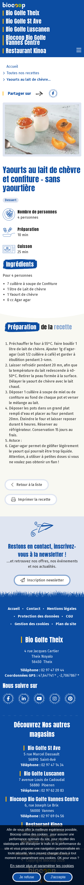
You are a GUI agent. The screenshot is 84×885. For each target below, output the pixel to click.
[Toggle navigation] (78, 51)
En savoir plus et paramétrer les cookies (42, 866)
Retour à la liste (26, 485)
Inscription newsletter (42, 580)
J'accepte (58, 877)
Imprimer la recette (30, 499)
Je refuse (26, 877)
